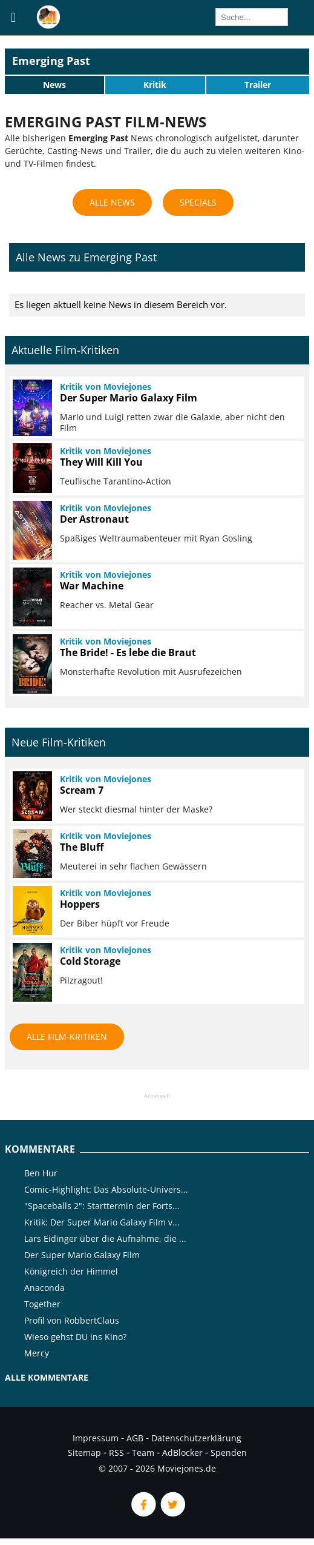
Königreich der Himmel (71, 1271)
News (54, 84)
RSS (116, 1452)
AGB (134, 1438)
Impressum (96, 1438)
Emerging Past (51, 60)
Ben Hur (40, 1173)
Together (42, 1304)
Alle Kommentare (46, 1377)
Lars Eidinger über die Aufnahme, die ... (105, 1238)
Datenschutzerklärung (196, 1438)
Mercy (36, 1353)
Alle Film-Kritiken (67, 1036)
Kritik (154, 84)
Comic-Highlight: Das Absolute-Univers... (106, 1189)
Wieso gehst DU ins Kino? (75, 1336)
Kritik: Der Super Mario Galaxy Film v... (102, 1222)
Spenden (229, 1452)
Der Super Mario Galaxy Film (82, 1255)
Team (143, 1452)
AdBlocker (182, 1452)
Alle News (112, 202)
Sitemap (84, 1452)
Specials (198, 202)
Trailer (257, 84)
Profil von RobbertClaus (71, 1320)
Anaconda (44, 1287)
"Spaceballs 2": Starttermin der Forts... (102, 1206)
